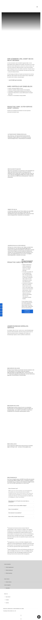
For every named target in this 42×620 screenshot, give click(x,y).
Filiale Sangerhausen (10, 567)
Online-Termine (8, 581)
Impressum (5, 608)
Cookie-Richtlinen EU (17, 608)
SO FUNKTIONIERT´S (27, 264)
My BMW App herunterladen (27, 315)
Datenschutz (10, 608)
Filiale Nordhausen (9, 570)
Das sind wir (8, 596)
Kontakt (7, 599)
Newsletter (8, 588)
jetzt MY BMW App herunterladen (15, 80)
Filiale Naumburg (9, 573)
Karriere (7, 602)
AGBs (23, 608)
